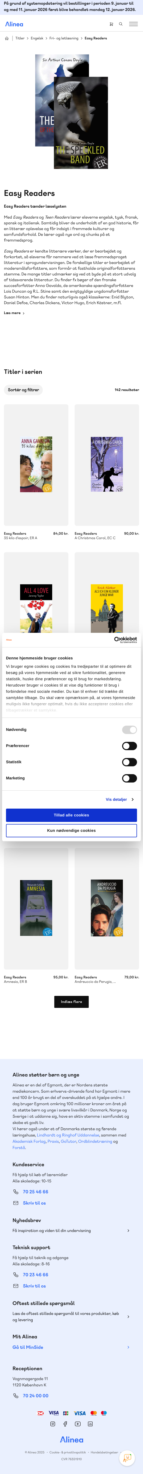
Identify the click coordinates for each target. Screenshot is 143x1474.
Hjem (7, 38)
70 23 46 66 (35, 1275)
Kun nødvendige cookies (71, 830)
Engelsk (37, 38)
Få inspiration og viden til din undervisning (52, 1230)
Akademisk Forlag (29, 1141)
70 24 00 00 (36, 1396)
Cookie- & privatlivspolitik (68, 1452)
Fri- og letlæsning (64, 38)
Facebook (65, 1424)
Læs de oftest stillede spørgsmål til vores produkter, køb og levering (66, 1316)
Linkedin (90, 1424)
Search (121, 24)
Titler (20, 38)
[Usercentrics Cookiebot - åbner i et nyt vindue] (114, 640)
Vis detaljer (116, 799)
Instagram (53, 1424)
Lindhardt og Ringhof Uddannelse (68, 1135)
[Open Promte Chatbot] (127, 1458)
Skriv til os (34, 1203)
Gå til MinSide (28, 1347)
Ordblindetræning (95, 1141)
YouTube (78, 1424)
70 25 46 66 (35, 1192)
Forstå (19, 1147)
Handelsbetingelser (104, 1452)
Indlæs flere (71, 1002)
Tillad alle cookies (71, 815)
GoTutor (68, 1141)
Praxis (53, 1141)
